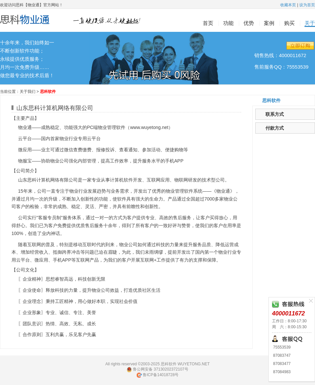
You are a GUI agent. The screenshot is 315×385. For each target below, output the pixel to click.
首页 (208, 23)
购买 (289, 23)
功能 (228, 23)
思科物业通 (74, 20)
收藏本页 (288, 5)
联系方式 (274, 114)
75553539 (281, 347)
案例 (269, 23)
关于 (309, 23)
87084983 (281, 372)
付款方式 (274, 128)
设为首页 (307, 5)
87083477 (281, 363)
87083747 (281, 355)
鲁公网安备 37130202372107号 (157, 369)
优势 (248, 23)
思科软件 (271, 100)
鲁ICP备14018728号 (157, 375)
